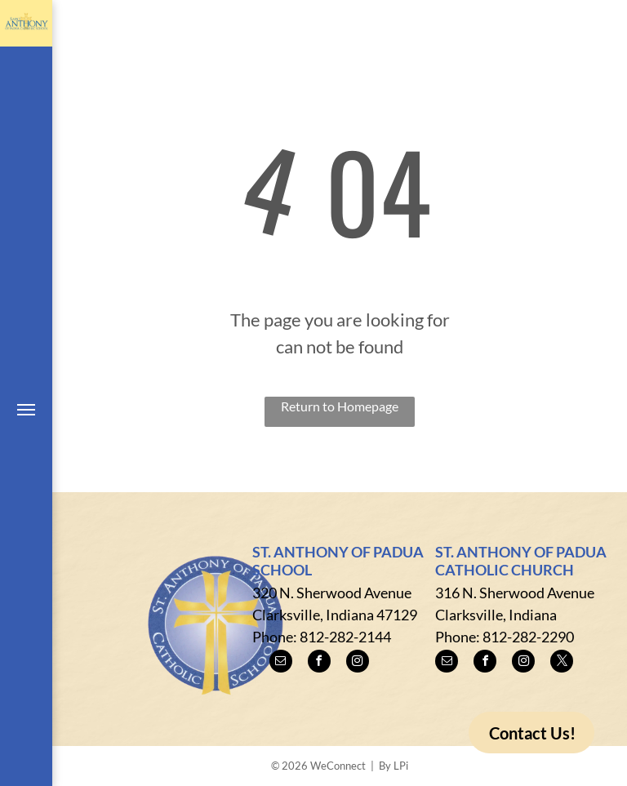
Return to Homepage (339, 406)
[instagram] (357, 663)
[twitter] (561, 663)
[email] (280, 663)
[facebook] (319, 663)
